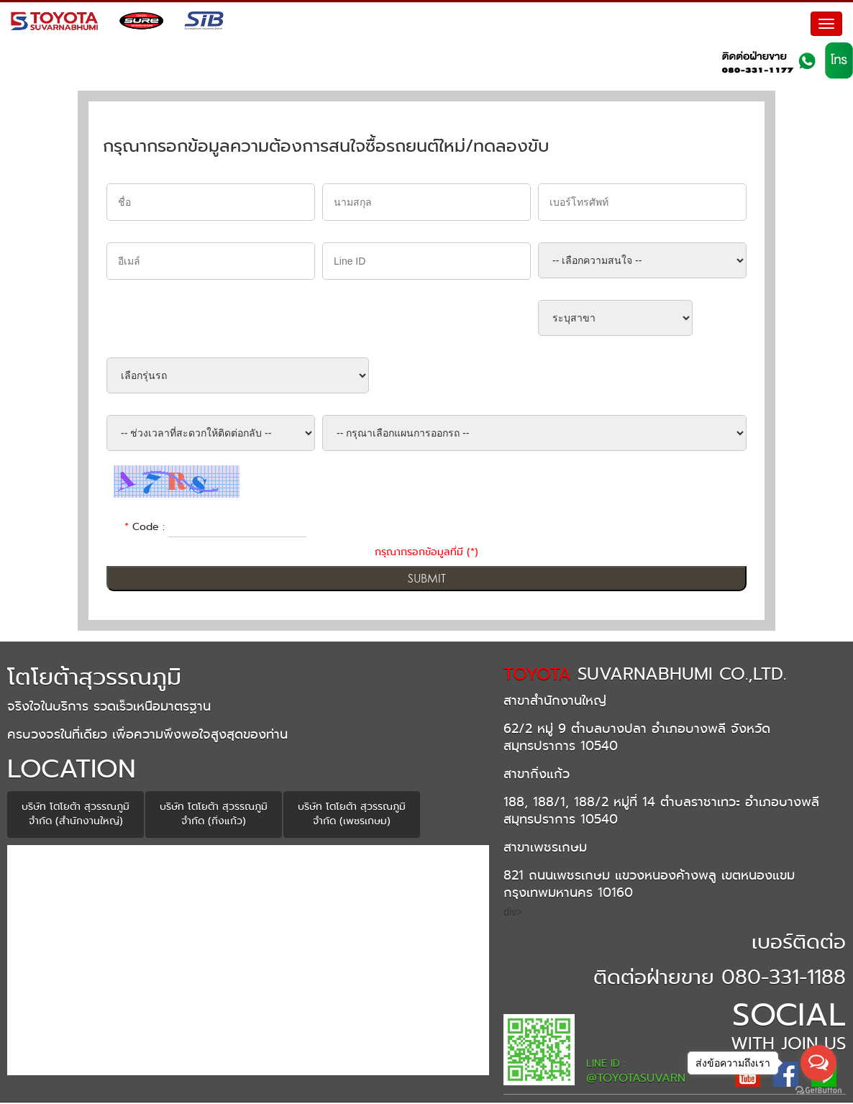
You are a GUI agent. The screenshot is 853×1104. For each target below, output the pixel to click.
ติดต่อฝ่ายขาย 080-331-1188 (719, 978)
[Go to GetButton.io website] (818, 1090)
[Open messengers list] (818, 1063)
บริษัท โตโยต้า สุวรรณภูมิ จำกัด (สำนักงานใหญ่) (75, 815)
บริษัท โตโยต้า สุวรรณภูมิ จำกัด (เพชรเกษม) (352, 815)
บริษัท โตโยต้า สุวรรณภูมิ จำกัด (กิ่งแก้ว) (214, 815)
